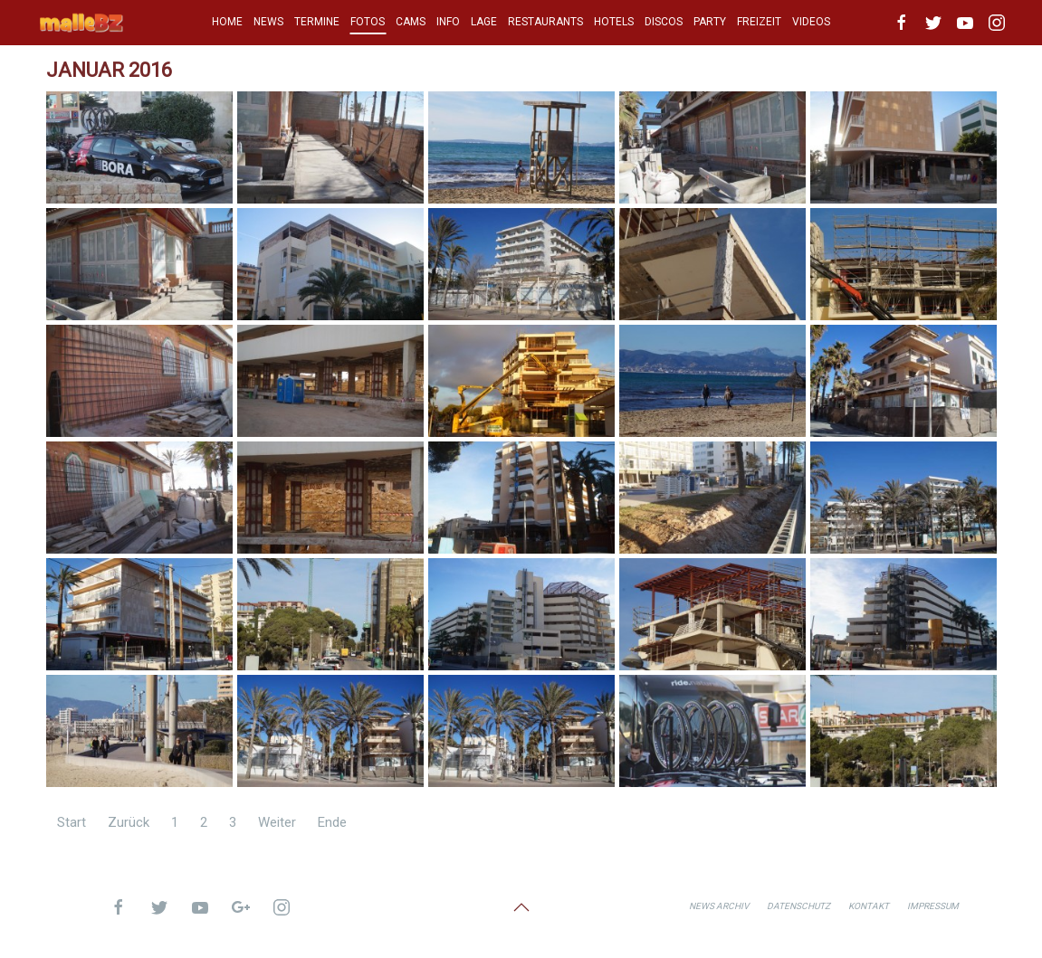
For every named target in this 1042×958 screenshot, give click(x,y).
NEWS (268, 21)
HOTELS (614, 21)
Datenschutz (798, 906)
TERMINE (316, 21)
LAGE (484, 21)
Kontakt (868, 906)
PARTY (709, 21)
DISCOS (664, 21)
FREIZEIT (759, 21)
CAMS (410, 21)
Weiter (277, 822)
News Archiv (719, 906)
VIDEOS (811, 21)
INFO (448, 21)
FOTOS (367, 21)
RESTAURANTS (545, 21)
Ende (332, 822)
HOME (227, 21)
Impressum (933, 906)
